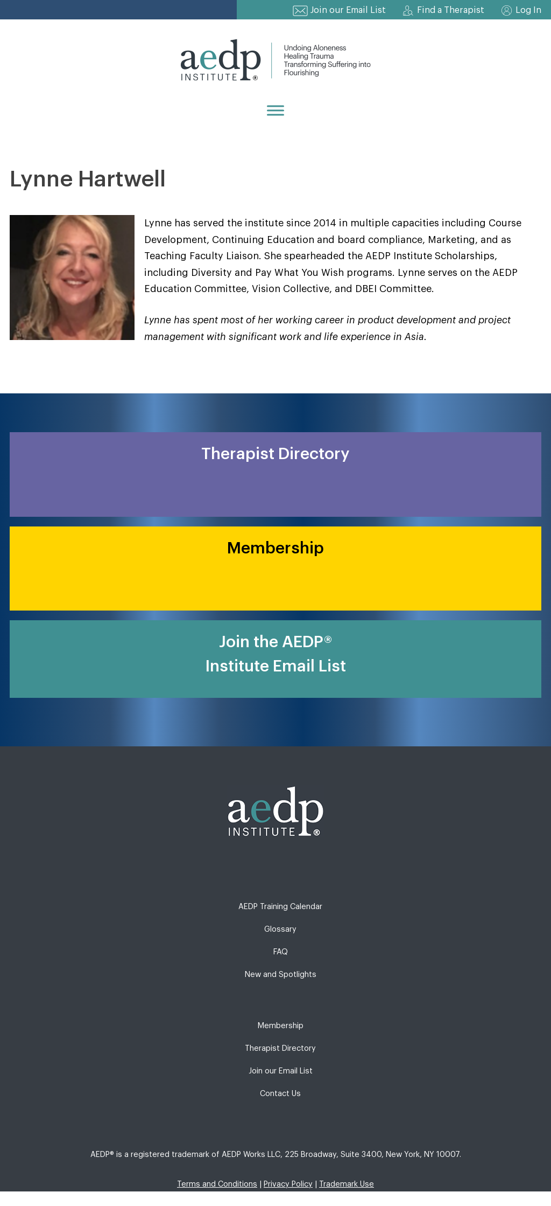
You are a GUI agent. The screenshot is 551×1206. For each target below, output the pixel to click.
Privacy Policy (288, 1184)
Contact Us (280, 1094)
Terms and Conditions (217, 1184)
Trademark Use (346, 1184)
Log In (528, 10)
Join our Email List (348, 10)
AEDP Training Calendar (280, 907)
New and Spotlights (280, 975)
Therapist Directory (280, 1048)
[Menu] (275, 110)
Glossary (280, 929)
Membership (280, 1026)
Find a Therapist (450, 10)
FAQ (280, 952)
